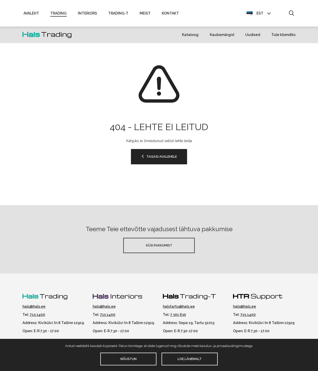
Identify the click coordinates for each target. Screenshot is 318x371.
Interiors (87, 13)
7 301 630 (178, 315)
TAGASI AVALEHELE (161, 156)
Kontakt (170, 13)
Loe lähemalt (190, 359)
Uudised (252, 35)
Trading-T (118, 13)
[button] (291, 13)
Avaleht (31, 13)
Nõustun (128, 359)
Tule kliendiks (283, 35)
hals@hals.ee (33, 306)
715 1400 (37, 315)
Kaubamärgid (222, 35)
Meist (145, 13)
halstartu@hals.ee (179, 306)
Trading (58, 13)
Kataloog (190, 35)
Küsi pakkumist (159, 245)
